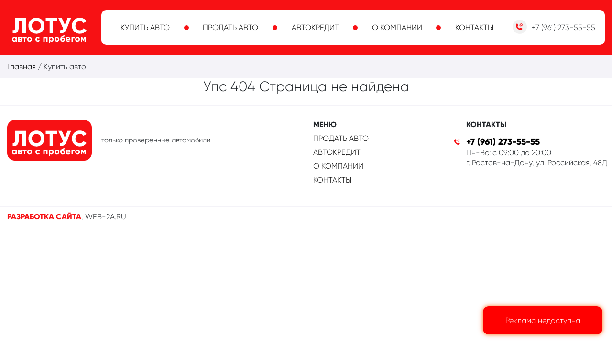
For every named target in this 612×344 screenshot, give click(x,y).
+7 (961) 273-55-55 (503, 141)
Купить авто (145, 27)
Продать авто (230, 27)
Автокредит (315, 27)
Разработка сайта (44, 216)
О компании (397, 27)
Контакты (474, 27)
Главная (21, 66)
